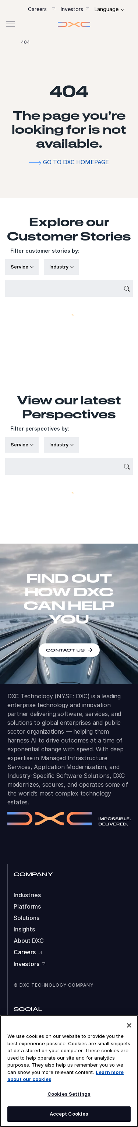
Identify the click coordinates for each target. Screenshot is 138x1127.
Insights (24, 929)
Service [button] (20, 267)
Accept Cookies (69, 1114)
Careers (37, 9)
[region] (69, 1071)
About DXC (29, 940)
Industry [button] (59, 267)
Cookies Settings (69, 1094)
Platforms (27, 906)
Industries (27, 895)
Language (106, 9)
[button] (69, 24)
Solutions (26, 917)
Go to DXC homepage (76, 162)
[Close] (129, 1025)
